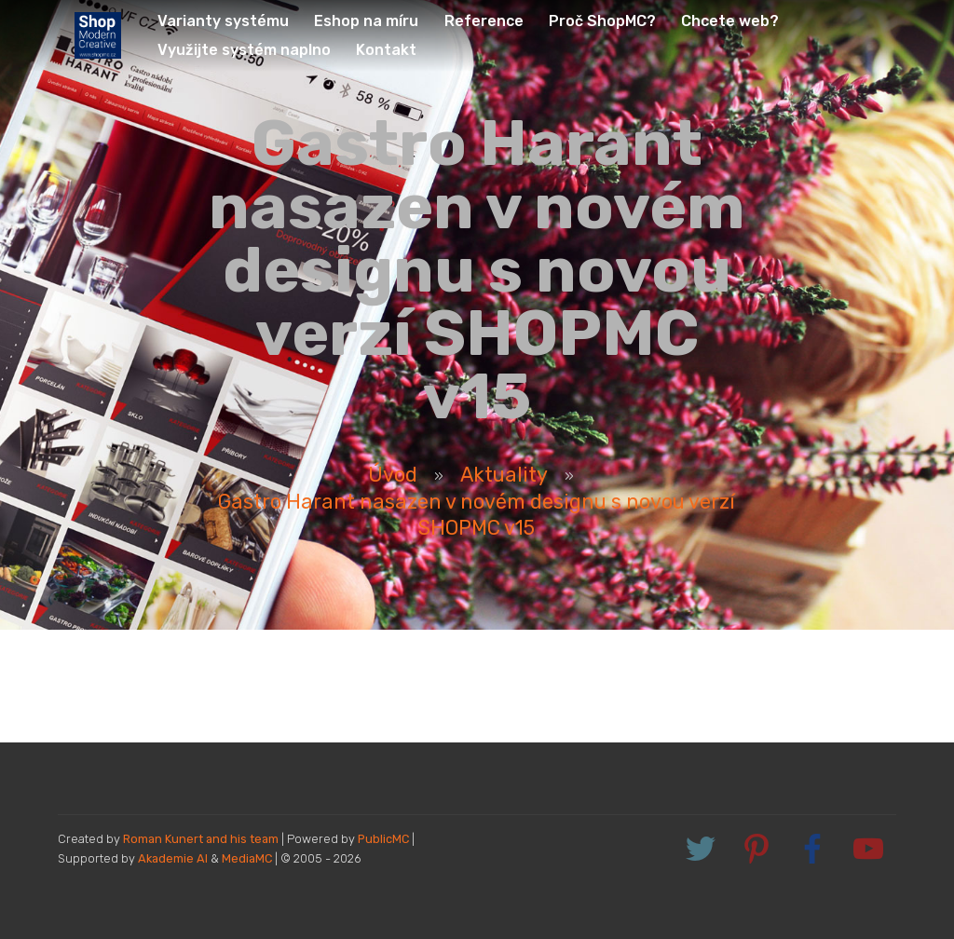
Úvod (392, 474)
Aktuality (504, 474)
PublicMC (383, 839)
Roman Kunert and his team (202, 839)
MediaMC (247, 858)
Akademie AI (173, 858)
